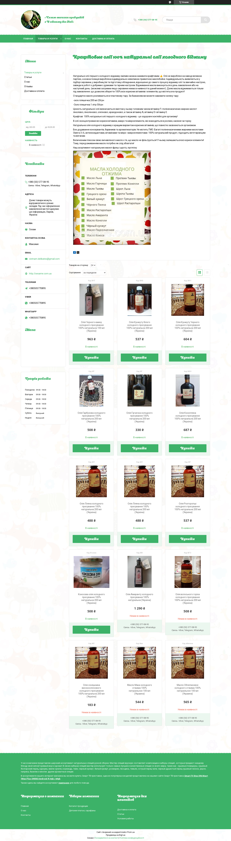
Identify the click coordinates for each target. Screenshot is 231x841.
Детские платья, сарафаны (82, 810)
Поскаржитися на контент (106, 838)
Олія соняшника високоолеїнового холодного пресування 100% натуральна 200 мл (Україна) (91, 691)
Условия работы (125, 818)
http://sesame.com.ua (40, 273)
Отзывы (28, 86)
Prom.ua (131, 832)
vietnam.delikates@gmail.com (44, 259)
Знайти (33, 133)
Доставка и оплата (103, 38)
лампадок (64, 783)
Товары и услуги (48, 38)
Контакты (81, 38)
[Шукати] (205, 19)
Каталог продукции (78, 806)
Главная (28, 38)
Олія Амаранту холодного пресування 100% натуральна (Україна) (139, 597)
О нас (68, 38)
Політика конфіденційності (132, 838)
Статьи (28, 77)
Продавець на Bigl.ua (115, 835)
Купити (91, 357)
